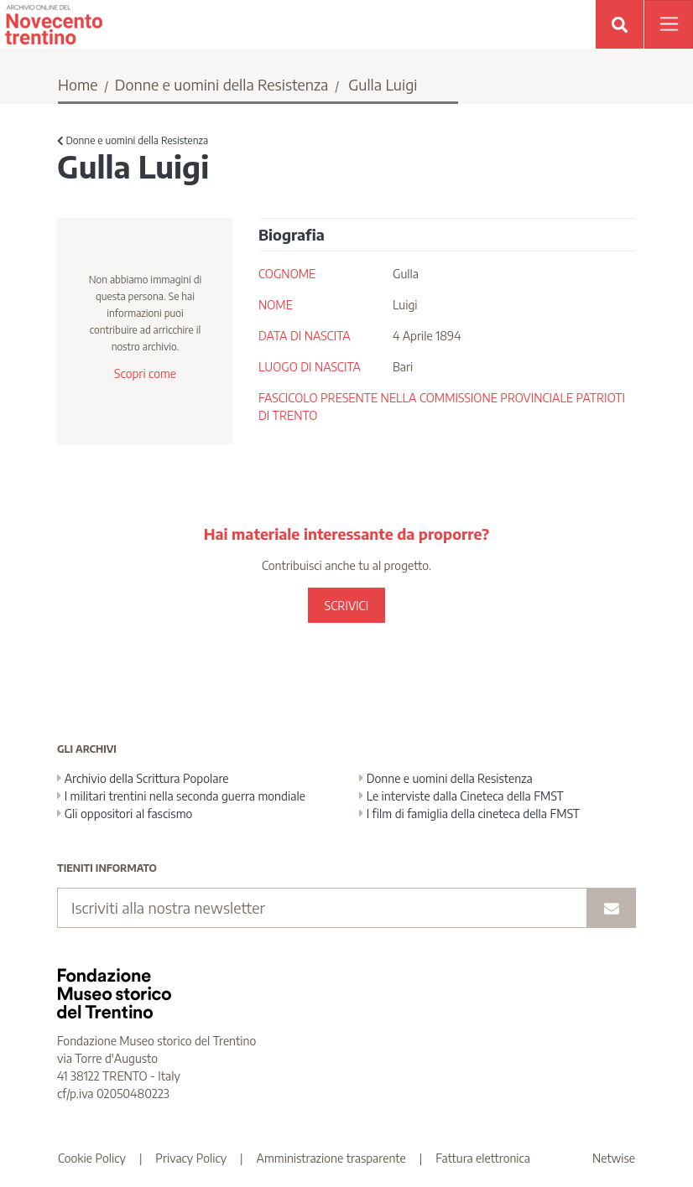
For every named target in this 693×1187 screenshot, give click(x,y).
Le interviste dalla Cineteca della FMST (461, 796)
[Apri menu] (668, 24)
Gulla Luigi (382, 84)
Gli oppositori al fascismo (124, 813)
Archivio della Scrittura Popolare (143, 778)
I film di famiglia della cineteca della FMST (469, 813)
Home (78, 84)
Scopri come (145, 373)
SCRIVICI (346, 606)
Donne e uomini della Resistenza (222, 84)
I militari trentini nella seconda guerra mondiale (181, 796)
